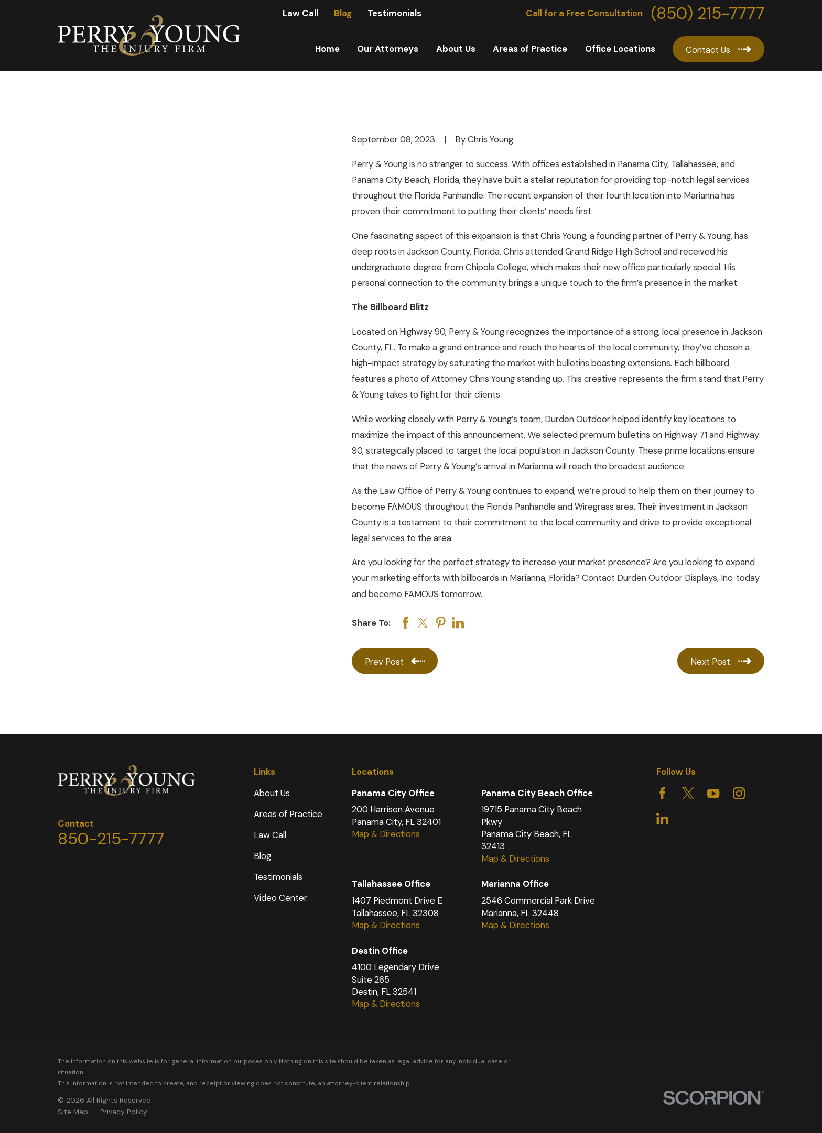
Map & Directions (386, 834)
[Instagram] (739, 793)
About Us (272, 793)
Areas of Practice (288, 814)
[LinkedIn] (662, 818)
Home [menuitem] (327, 48)
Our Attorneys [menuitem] (387, 48)
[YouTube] (713, 793)
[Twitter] (688, 793)
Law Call (300, 13)
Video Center (280, 898)
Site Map (73, 1111)
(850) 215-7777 (707, 13)
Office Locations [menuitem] (620, 48)
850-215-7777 (111, 839)
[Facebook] (662, 793)
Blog (343, 13)
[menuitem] (73, 1112)
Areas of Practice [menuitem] (530, 48)
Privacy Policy (123, 1111)
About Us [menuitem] (455, 48)
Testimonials (394, 13)
